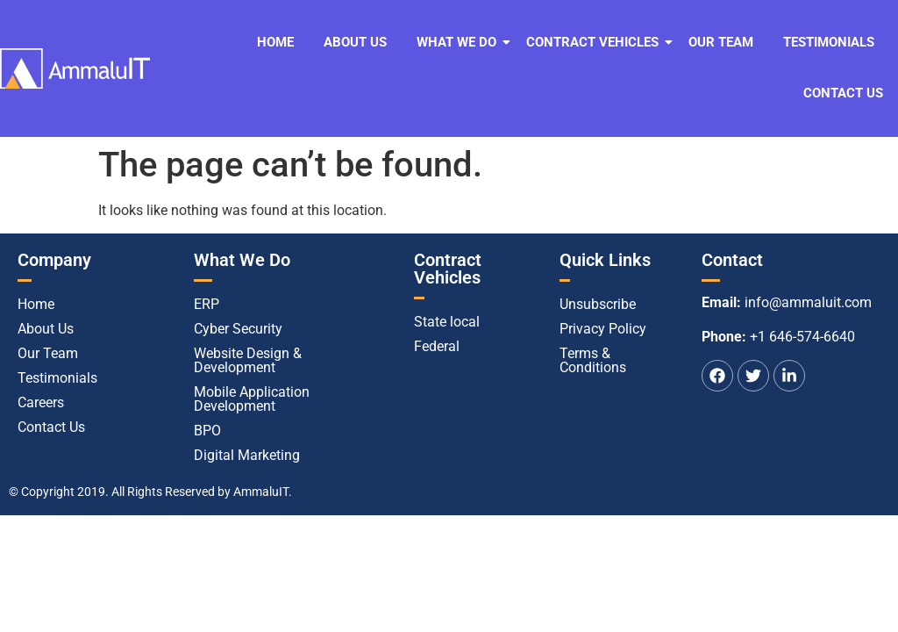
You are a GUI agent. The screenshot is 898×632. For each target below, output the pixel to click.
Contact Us (843, 93)
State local (447, 321)
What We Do (459, 42)
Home (275, 42)
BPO (207, 430)
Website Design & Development (248, 360)
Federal (437, 346)
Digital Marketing (247, 455)
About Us (355, 42)
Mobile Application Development (252, 399)
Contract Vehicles (595, 42)
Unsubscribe (597, 304)
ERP (206, 304)
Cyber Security (238, 328)
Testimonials (828, 42)
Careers (41, 402)
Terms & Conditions (592, 360)
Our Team (720, 42)
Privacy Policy (602, 328)
